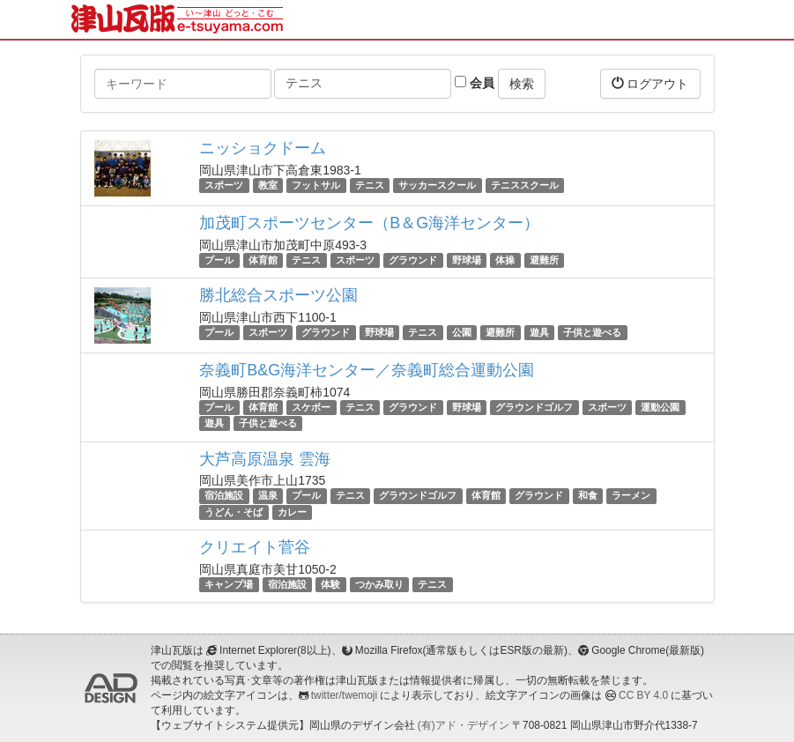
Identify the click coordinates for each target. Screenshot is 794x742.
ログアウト (650, 83)
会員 (474, 83)
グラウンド (413, 260)
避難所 (544, 260)
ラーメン (631, 496)
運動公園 (660, 407)
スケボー (311, 407)
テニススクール (525, 185)
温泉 (268, 496)
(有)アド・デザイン (463, 725)
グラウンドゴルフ (534, 407)
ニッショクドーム (262, 148)
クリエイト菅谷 (254, 547)
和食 (587, 496)
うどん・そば (233, 512)
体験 (330, 584)
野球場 (466, 260)
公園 (461, 332)
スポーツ (223, 185)
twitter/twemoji (344, 695)
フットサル (316, 185)
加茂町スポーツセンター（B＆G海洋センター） (369, 223)
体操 (505, 260)
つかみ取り (379, 584)
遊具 (539, 332)
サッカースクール (437, 185)
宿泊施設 (223, 496)
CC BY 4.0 (643, 695)
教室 (268, 185)
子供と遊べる (592, 332)
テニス (369, 185)
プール (219, 260)
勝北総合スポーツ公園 (278, 295)
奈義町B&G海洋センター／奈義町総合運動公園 (366, 370)
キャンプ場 (228, 584)
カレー (292, 512)
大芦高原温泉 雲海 (264, 459)
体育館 (263, 260)
